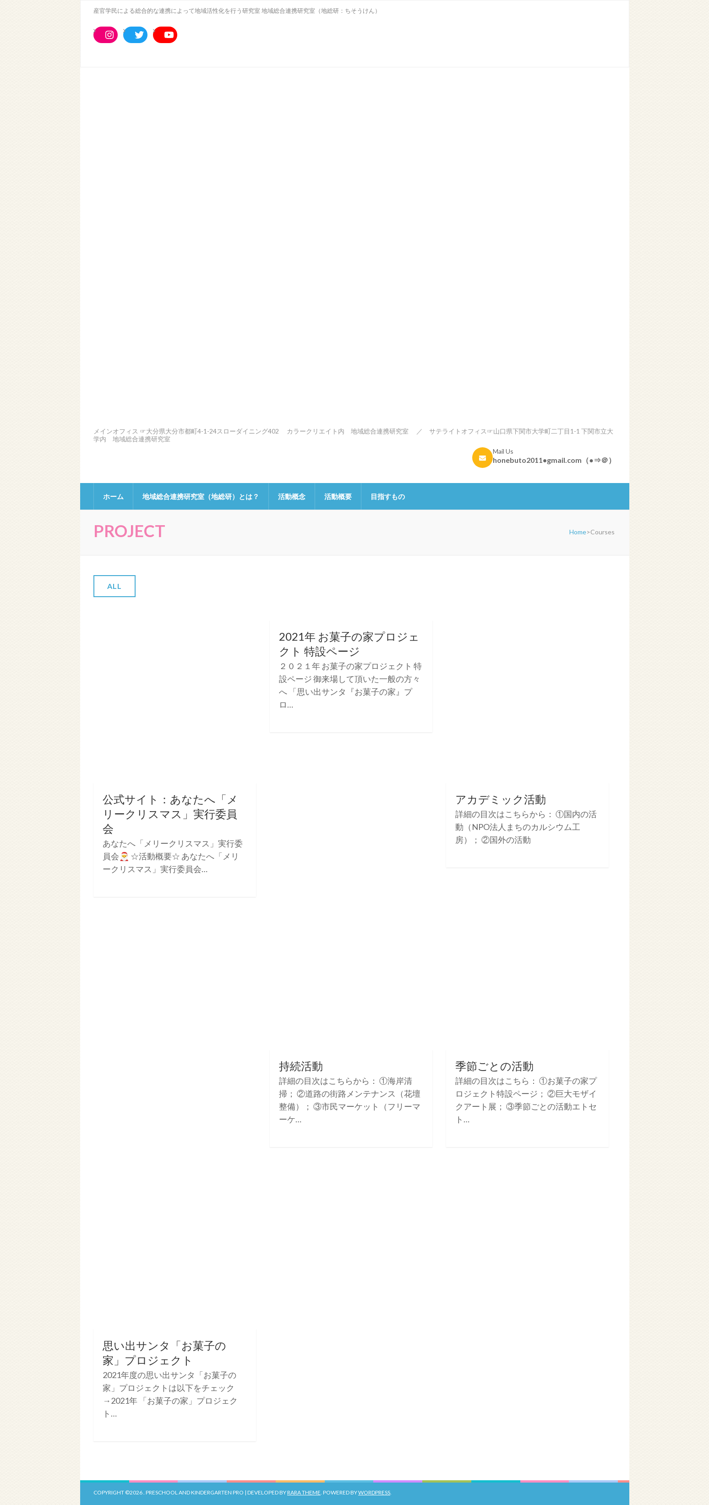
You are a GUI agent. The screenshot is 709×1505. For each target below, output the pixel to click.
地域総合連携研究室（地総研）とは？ (200, 496)
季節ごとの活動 (494, 1065)
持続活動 (301, 1065)
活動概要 (338, 496)
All (114, 586)
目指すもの (388, 496)
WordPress (374, 1492)
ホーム (113, 496)
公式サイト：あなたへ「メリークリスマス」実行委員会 (170, 813)
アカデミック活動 (500, 799)
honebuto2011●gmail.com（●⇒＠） (554, 460)
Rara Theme (304, 1492)
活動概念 (291, 496)
